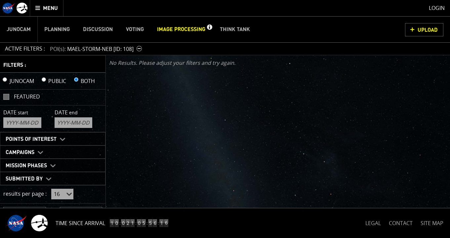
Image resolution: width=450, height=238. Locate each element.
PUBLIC (57, 81)
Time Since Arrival (80, 223)
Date (15, 112)
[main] (225, 119)
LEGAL (373, 222)
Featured (27, 96)
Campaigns (20, 152)
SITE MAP (432, 223)
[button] (209, 29)
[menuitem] (46, 8)
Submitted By (24, 178)
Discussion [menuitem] (98, 29)
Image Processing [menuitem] (181, 29)
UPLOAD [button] (428, 30)
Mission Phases (26, 165)
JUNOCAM (22, 81)
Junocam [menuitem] (19, 29)
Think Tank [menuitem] (235, 29)
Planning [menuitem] (57, 29)
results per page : (25, 193)
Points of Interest (31, 139)
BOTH (88, 81)
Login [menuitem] (437, 8)
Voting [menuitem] (135, 29)
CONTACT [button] (401, 223)
